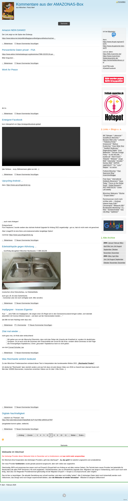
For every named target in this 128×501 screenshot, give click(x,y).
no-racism (113, 167)
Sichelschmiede (113, 210)
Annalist (119, 161)
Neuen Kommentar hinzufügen (27, 43)
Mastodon (112, 34)
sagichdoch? (107, 165)
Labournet (117, 135)
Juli (115, 246)
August (119, 246)
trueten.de (106, 157)
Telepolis (106, 159)
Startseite (64, 445)
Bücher (122, 193)
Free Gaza (107, 179)
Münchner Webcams (110, 193)
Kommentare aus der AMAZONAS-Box (49, 4)
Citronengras (107, 205)
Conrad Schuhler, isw (16, 347)
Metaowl (114, 159)
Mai (108, 246)
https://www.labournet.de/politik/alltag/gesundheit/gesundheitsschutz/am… (29, 38)
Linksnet (121, 140)
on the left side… (115, 154)
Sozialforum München (111, 138)
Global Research (115, 185)
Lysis (119, 165)
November (108, 253)
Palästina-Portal (109, 142)
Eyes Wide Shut (118, 146)
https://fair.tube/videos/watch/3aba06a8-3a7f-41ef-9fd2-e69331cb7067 (27, 420)
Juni (112, 246)
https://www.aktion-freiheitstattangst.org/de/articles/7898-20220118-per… (28, 54)
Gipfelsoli (114, 212)
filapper (105, 167)
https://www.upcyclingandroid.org (18, 185)
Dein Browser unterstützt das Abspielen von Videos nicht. (41, 146)
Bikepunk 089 (119, 205)
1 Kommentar (21, 325)
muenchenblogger (109, 175)
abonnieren (3, 439)
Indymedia (111, 161)
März (121, 243)
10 (61, 435)
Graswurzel (107, 144)
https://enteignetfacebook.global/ (29, 124)
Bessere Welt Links (110, 140)
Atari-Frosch (116, 157)
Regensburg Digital (110, 150)
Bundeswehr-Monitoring (111, 207)
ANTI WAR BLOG (109, 187)
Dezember (115, 253)
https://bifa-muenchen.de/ (112, 54)
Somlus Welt (107, 163)
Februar (117, 243)
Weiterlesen (8, 44)
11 (66, 435)
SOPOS (116, 163)
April (105, 246)
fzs (115, 165)
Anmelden (121, 2)
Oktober (115, 249)
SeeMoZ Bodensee (111, 148)
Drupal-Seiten (109, 195)
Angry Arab (113, 203)
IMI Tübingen (107, 135)
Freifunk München (109, 171)
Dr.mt (125, 499)
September (108, 249)
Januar (111, 243)
